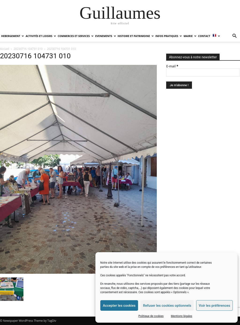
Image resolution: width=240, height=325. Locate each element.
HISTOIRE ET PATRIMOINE (136, 36)
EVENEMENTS (105, 36)
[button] (234, 36)
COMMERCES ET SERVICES (76, 36)
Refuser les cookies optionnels (167, 305)
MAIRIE (190, 36)
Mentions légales (181, 316)
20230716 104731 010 (28, 49)
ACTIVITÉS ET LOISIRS (41, 36)
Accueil (4, 49)
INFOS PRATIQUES (168, 36)
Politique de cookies (151, 316)
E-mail (172, 66)
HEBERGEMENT (12, 36)
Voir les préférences (214, 305)
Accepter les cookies (119, 305)
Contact (204, 36)
